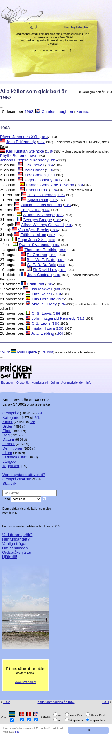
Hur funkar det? (16, 539)
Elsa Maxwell (40, 289)
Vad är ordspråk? (17, 535)
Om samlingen (15, 548)
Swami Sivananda (35, 245)
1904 (49, 165)
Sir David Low (45, 269)
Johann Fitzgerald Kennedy (24, 160)
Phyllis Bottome (14, 155)
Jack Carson (34, 175)
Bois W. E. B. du (41, 259)
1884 (33, 155)
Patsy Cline (31, 210)
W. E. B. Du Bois (41, 264)
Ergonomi (7, 382)
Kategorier (11, 417)
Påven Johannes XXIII (20, 137)
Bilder (7, 426)
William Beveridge (39, 215)
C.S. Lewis (41, 323)
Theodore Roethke (40, 250)
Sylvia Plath (37, 200)
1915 (49, 284)
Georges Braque (37, 220)
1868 (60, 260)
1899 (78, 111)
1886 (54, 230)
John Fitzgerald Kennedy (54, 318)
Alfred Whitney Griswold (42, 225)
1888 (79, 185)
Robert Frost (37, 190)
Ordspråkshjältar (16, 552)
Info (17, 732)
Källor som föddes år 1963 (56, 702)
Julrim (55, 382)
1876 (42, 352)
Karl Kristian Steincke (25, 151)
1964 (4, 352)
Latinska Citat (14, 457)
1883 (67, 205)
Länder (8, 444)
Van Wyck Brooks (33, 230)
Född (6, 430)
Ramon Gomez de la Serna (50, 185)
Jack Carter (33, 170)
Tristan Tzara (43, 328)
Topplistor (10, 466)
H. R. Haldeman (41, 195)
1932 (53, 200)
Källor (7, 422)
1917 (41, 142)
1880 (49, 151)
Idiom (7, 452)
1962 (28, 111)
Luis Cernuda (43, 299)
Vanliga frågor (14, 543)
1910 (49, 170)
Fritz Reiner (42, 294)
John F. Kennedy (21, 142)
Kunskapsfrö (39, 382)
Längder (9, 461)
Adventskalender (72, 382)
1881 (45, 137)
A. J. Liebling (42, 333)
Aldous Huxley (44, 304)
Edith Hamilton (33, 235)
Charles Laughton (57, 111)
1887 (56, 245)
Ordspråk (23, 382)
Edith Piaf (35, 284)
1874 (53, 190)
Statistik (9, 483)
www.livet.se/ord (25, 682)
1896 (58, 180)
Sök (40, 413)
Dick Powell (33, 165)
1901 (53, 255)
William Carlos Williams (41, 205)
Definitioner (12, 448)
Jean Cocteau (39, 274)
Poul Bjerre (27, 352)
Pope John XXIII (32, 240)
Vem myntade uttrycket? (23, 474)
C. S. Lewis (42, 313)
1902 (60, 299)
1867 (51, 235)
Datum (8, 439)
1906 (69, 225)
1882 (57, 220)
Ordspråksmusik (16, 479)
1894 (62, 304)
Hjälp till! (9, 557)
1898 (57, 313)
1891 (63, 270)
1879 (60, 215)
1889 (57, 275)
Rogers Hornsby (37, 180)
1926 (61, 195)
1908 (63, 250)
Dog (6, 435)
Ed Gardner (37, 255)
